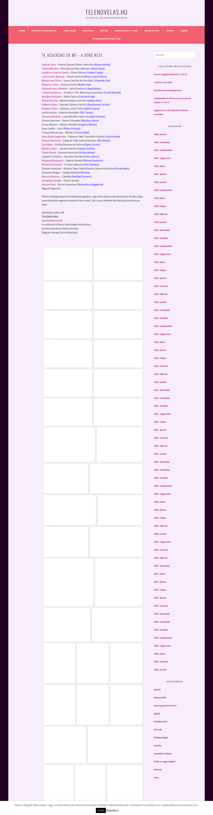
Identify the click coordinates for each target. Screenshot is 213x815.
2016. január (160, 669)
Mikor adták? (152, 30)
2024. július (160, 198)
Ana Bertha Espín (51, 96)
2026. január (160, 134)
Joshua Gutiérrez (51, 92)
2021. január (160, 453)
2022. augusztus (162, 334)
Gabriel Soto (49, 64)
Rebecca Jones (50, 84)
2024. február (161, 214)
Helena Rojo (49, 184)
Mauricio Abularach (52, 160)
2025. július (160, 166)
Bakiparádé (160, 697)
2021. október (161, 405)
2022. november (162, 310)
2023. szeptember (163, 246)
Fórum (170, 30)
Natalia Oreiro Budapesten (168, 90)
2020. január (160, 533)
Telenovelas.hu (106, 11)
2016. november (162, 621)
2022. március (161, 366)
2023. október (161, 238)
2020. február (161, 525)
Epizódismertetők (52, 220)
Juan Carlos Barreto (53, 76)
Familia (158, 745)
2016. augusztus (162, 645)
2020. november (162, 469)
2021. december (162, 390)
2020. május (160, 517)
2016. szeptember (163, 637)
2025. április (160, 174)
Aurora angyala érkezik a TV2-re (170, 74)
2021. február (161, 445)
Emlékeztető (160, 721)
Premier (158, 769)
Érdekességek (161, 737)
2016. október (161, 629)
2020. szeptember (163, 485)
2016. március (161, 661)
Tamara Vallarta (51, 116)
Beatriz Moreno (51, 176)
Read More (112, 810)
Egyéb (157, 713)
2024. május (160, 206)
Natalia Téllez (50, 108)
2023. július (160, 262)
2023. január (160, 302)
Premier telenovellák (44, 30)
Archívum (88, 30)
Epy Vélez (47, 144)
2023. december (162, 230)
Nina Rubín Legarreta (54, 136)
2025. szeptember (163, 150)
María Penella (49, 100)
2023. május (160, 270)
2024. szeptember (163, 190)
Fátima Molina (50, 68)
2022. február (161, 374)
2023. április (160, 278)
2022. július (160, 342)
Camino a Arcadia (163, 82)
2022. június (160, 350)
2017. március (161, 605)
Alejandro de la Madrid (54, 88)
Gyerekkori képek (162, 753)
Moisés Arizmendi (52, 164)
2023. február (161, 294)
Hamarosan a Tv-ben (126, 30)
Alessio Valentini (51, 140)
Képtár (104, 30)
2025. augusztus (162, 158)
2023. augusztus (162, 254)
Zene (156, 777)
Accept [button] (101, 810)
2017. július (160, 573)
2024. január (160, 222)
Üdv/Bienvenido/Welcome (106, 38)
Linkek (184, 30)
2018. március (161, 549)
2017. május (160, 589)
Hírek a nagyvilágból (164, 761)
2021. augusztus (162, 413)
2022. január (160, 382)
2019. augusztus (162, 541)
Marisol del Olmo (51, 80)
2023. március (161, 286)
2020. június (160, 509)
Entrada (158, 729)
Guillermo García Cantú (55, 72)
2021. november (162, 398)
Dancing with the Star (165, 705)
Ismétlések (69, 30)
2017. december (162, 565)
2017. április (160, 597)
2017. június (160, 581)
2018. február (161, 557)
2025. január (160, 182)
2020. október (161, 477)
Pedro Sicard (49, 152)
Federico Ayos (49, 104)
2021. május (160, 421)
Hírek (22, 30)
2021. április (160, 429)
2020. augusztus (162, 493)
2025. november (162, 142)
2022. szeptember (163, 326)
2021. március (161, 437)
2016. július (160, 653)
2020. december (162, 461)
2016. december (162, 613)
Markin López (49, 148)
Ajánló (157, 689)
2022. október (161, 318)
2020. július (160, 501)
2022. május (160, 358)
